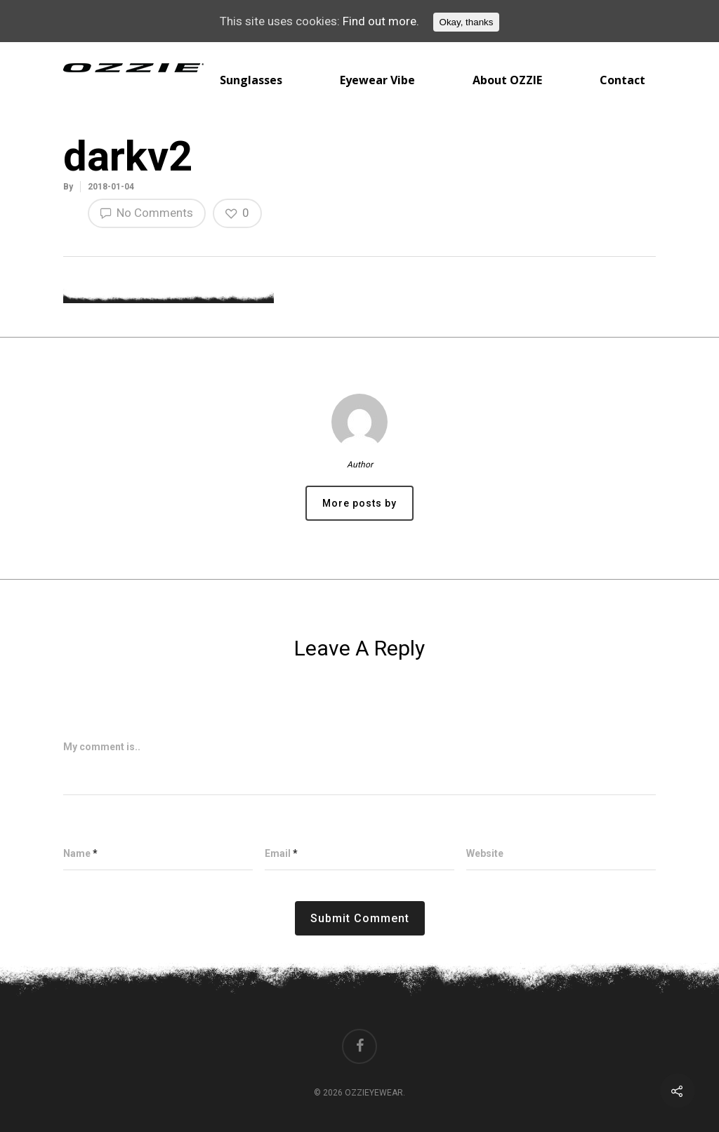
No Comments (146, 213)
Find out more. (381, 21)
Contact (622, 80)
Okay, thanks (467, 22)
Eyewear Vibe (377, 80)
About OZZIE (507, 80)
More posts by (359, 503)
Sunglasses (251, 80)
